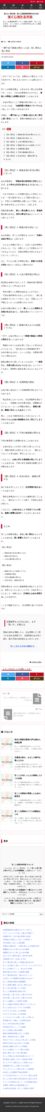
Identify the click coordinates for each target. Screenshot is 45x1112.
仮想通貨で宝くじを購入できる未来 (16, 1066)
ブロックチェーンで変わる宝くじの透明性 (18, 1069)
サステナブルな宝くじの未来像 (14, 1011)
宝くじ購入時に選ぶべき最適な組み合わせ (18, 962)
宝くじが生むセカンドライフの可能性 (17, 1007)
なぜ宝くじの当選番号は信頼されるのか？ (18, 978)
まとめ (7, 159)
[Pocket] (22, 67)
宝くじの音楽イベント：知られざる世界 (17, 969)
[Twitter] (8, 63)
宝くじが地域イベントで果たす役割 (16, 1050)
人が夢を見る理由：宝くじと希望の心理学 (18, 1088)
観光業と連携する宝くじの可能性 (15, 1046)
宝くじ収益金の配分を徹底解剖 (14, 982)
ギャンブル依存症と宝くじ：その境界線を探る (20, 1082)
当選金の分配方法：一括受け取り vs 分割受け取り (21, 946)
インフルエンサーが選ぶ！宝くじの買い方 (18, 1017)
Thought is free (34, 1106)
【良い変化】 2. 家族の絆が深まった (18, 138)
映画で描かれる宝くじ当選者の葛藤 (16, 972)
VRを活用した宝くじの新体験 (14, 943)
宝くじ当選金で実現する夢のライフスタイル (19, 1004)
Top (4, 42)
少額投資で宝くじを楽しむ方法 (14, 959)
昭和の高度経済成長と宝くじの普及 (16, 1033)
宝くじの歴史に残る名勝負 (12, 1030)
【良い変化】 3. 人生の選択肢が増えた (19, 142)
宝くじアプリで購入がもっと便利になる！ (18, 1062)
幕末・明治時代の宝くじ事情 (13, 1037)
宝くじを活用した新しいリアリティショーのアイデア (22, 965)
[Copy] (37, 67)
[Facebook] (22, 63)
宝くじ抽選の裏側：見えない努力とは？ (17, 985)
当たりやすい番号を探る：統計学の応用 (17, 956)
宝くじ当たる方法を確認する (22, 646)
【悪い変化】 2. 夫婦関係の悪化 (16, 149)
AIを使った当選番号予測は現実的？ (16, 1072)
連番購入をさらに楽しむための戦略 (16, 949)
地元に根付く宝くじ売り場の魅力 (15, 1053)
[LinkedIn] (8, 67)
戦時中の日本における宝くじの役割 (16, 1043)
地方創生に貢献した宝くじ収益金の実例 (17, 1059)
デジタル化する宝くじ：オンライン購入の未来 (20, 1075)
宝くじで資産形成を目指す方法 (14, 991)
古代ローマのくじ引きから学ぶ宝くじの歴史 (19, 1040)
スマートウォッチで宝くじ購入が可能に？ (18, 933)
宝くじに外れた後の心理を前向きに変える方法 (20, 1079)
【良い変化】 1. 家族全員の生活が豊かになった (22, 134)
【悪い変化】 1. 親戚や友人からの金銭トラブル (22, 145)
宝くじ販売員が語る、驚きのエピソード (17, 975)
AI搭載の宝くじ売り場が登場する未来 (17, 936)
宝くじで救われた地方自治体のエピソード (18, 1056)
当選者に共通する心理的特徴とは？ (16, 1085)
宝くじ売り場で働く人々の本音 (14, 988)
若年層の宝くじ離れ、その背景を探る (17, 1020)
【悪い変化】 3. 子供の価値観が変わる (19, 152)
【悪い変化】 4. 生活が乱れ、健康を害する (20, 156)
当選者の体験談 (16, 42)
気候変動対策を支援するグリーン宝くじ (17, 930)
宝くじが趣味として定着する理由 (15, 1001)
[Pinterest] (37, 63)
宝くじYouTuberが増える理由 (14, 1024)
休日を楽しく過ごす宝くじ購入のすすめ (17, 994)
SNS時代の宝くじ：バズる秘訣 (14, 1027)
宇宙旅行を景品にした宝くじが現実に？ (17, 939)
